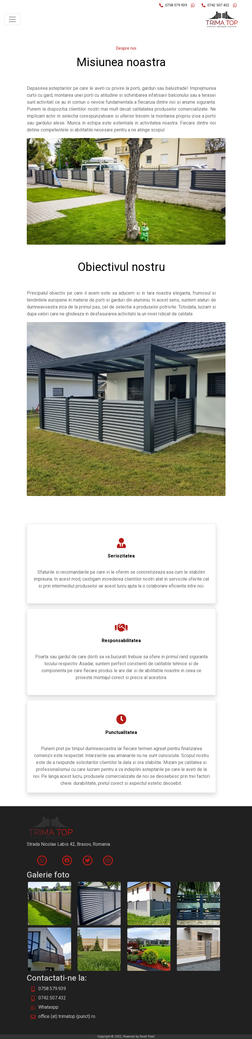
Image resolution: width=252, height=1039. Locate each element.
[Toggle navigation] (12, 19)
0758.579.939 (52, 988)
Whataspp (48, 1007)
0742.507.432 (52, 998)
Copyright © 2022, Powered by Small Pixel (126, 1036)
